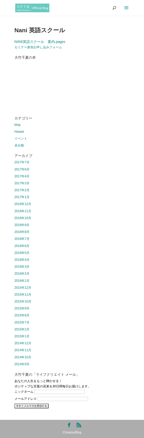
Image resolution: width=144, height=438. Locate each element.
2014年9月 (22, 364)
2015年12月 (22, 287)
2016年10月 (22, 218)
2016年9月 (22, 225)
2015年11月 (22, 294)
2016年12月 (22, 204)
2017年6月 (22, 169)
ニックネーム (23, 391)
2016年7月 (22, 238)
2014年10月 (22, 357)
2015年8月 (22, 315)
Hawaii (19, 131)
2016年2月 (22, 273)
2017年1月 (22, 197)
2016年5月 (22, 252)
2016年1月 (22, 280)
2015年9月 (22, 308)
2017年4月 (22, 176)
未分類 (19, 145)
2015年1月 (22, 336)
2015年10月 (22, 301)
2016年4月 (22, 259)
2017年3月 (22, 183)
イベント (20, 138)
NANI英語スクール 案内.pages (39, 42)
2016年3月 (22, 266)
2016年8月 (22, 232)
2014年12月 (22, 343)
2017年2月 (22, 190)
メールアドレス (25, 398)
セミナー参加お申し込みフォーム (38, 47)
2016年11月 (22, 211)
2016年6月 (22, 246)
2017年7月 (22, 162)
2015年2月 (22, 329)
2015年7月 (22, 322)
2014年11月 (22, 350)
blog (17, 124)
